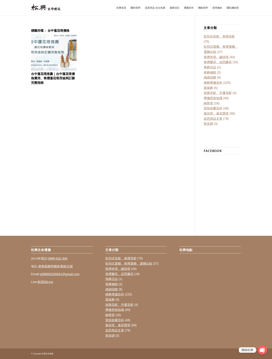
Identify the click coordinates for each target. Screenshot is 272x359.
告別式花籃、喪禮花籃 (219, 36)
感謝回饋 (210, 77)
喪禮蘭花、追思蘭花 (218, 62)
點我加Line (45, 282)
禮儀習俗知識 (213, 98)
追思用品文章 (213, 118)
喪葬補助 (210, 72)
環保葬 (208, 88)
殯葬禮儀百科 (213, 82)
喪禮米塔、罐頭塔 (216, 57)
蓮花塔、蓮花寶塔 (216, 113)
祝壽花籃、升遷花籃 (218, 93)
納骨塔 (208, 103)
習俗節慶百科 (213, 108)
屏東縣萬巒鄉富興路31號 (55, 266)
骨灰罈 (208, 123)
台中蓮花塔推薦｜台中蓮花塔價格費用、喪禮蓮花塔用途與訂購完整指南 (53, 78)
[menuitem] (121, 8)
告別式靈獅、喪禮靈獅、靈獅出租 (128, 263)
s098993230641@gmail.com (59, 274)
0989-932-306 (57, 258)
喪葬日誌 (210, 67)
